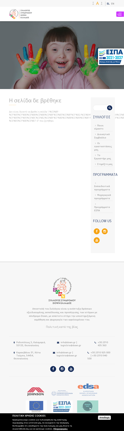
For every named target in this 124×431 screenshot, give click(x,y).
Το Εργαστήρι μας (102, 157)
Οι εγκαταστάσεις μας (103, 146)
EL (108, 3)
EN (112, 3)
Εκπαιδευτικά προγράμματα (102, 188)
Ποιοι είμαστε (99, 127)
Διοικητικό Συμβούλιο (102, 136)
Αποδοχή (104, 417)
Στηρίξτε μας (105, 164)
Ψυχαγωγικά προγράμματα (102, 196)
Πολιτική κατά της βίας (62, 327)
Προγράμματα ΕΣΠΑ (102, 209)
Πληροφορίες (60, 429)
